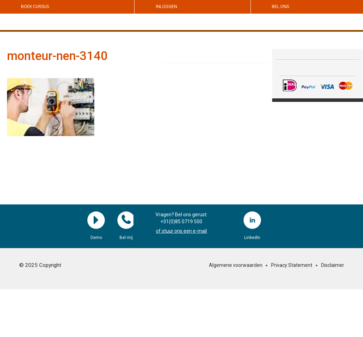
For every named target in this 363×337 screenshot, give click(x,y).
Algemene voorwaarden (235, 265)
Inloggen (166, 6)
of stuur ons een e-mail (181, 231)
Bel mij (126, 220)
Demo (96, 220)
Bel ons (280, 6)
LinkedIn (252, 220)
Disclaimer (332, 265)
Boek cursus (35, 6)
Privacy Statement (291, 265)
